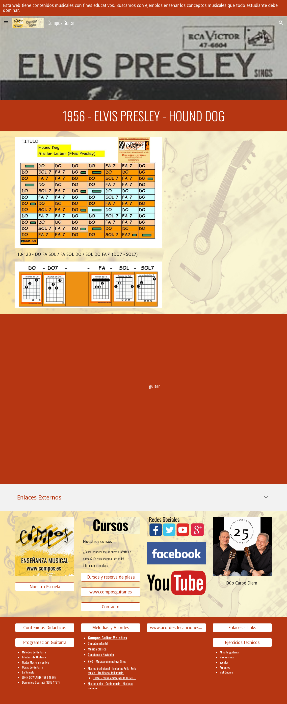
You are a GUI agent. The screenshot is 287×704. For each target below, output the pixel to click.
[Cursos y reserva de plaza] (110, 577)
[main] (143, 115)
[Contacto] (110, 607)
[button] (6, 22)
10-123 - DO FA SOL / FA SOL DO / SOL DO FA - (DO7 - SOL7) (77, 254)
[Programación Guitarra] (44, 642)
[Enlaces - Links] (242, 628)
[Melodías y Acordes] (110, 628)
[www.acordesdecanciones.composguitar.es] (176, 628)
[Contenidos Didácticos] (44, 628)
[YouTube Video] (44, 350)
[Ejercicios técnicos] (242, 642)
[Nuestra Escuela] (44, 587)
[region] (143, 8)
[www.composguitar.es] (110, 592)
